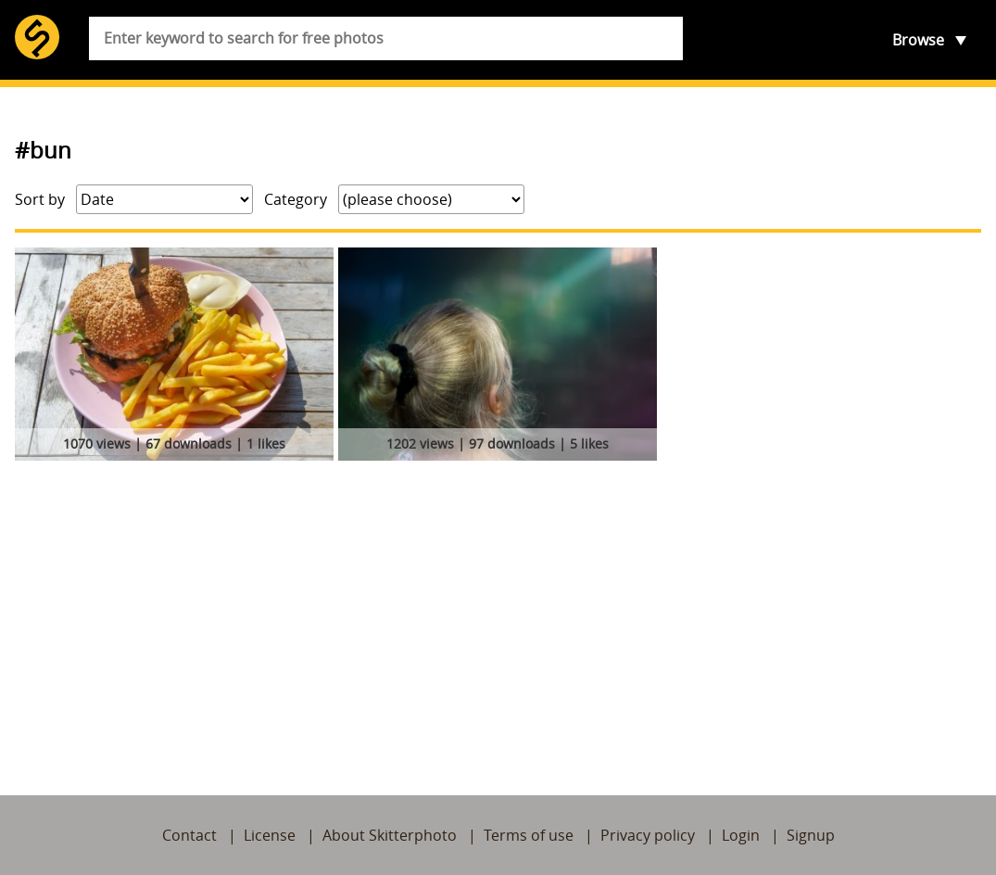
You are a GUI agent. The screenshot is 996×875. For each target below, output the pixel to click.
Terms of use (529, 835)
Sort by (40, 199)
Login (741, 835)
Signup (811, 835)
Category (295, 199)
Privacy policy (647, 835)
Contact (189, 835)
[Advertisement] (498, 606)
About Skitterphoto (389, 835)
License (270, 835)
